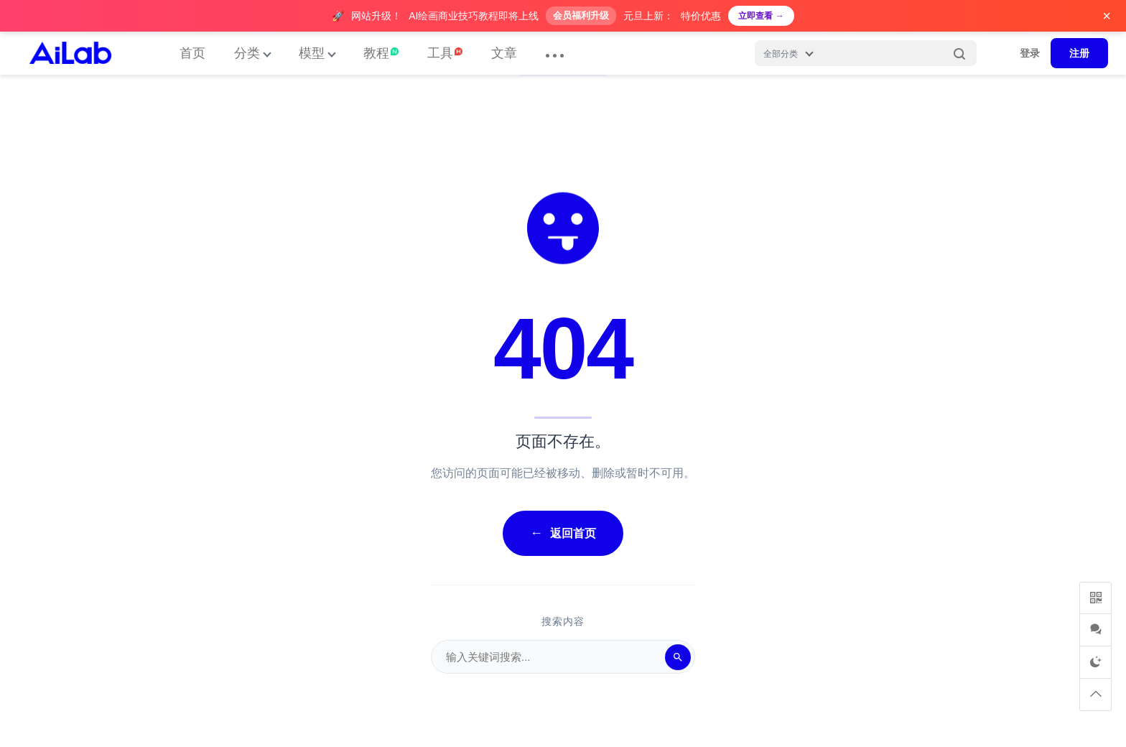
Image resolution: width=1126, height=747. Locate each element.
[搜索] (678, 657)
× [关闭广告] (1106, 16)
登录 (1030, 53)
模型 (312, 53)
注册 (1079, 53)
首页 (192, 53)
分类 (247, 53)
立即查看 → (760, 16)
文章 (504, 53)
